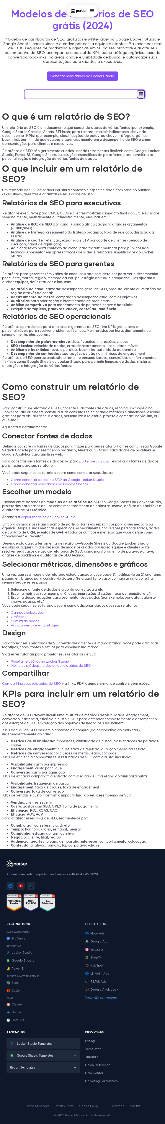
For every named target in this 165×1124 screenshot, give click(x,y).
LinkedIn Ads (97, 973)
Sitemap (118, 1106)
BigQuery (16, 938)
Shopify (93, 957)
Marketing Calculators (101, 1081)
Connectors (97, 924)
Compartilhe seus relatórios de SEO (31, 683)
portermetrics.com (94, 461)
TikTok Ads (95, 981)
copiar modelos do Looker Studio (48, 517)
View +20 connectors (101, 997)
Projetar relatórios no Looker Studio (40, 661)
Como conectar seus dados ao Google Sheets (49, 484)
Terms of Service (37, 1106)
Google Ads (96, 941)
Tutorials (91, 1057)
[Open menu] (92, 10)
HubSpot (94, 965)
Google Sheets (20, 960)
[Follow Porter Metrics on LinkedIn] (10, 886)
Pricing (90, 1041)
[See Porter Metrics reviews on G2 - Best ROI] (31, 903)
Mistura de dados (25, 621)
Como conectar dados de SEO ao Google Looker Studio (57, 480)
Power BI (16, 968)
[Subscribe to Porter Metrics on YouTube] (21, 886)
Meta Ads (95, 933)
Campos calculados (27, 612)
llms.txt (135, 1106)
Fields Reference (97, 1065)
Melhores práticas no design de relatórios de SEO (51, 665)
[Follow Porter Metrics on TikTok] (31, 886)
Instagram (95, 949)
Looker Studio (19, 952)
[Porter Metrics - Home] (78, 10)
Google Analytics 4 (102, 989)
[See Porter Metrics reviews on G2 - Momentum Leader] (14, 903)
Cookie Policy (88, 1106)
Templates (93, 1049)
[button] (141, 94)
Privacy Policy (64, 1106)
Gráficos (18, 617)
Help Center (94, 1073)
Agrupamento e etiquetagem (35, 625)
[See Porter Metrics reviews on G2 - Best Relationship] (47, 903)
